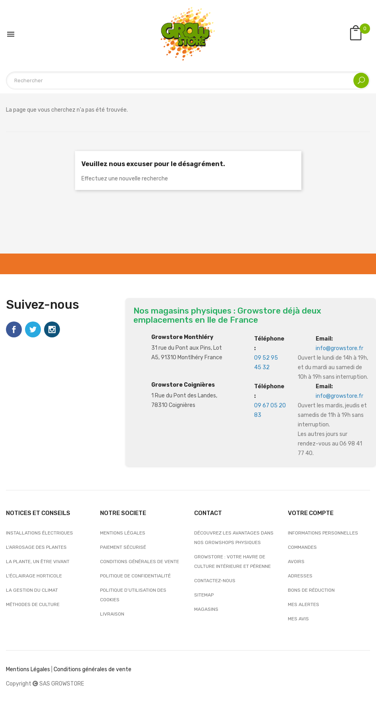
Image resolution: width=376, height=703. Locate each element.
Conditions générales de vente (139, 561)
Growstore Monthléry (182, 337)
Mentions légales (122, 533)
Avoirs (296, 561)
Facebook (14, 329)
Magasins (206, 609)
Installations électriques (39, 533)
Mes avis (298, 619)
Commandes (302, 547)
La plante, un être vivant (37, 561)
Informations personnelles (323, 533)
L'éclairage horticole (34, 576)
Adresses (300, 576)
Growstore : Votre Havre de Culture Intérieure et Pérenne (232, 561)
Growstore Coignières (183, 385)
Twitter (33, 329)
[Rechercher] (188, 80)
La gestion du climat (32, 590)
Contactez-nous (214, 580)
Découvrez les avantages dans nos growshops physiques (234, 537)
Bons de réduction (311, 590)
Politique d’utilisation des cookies (133, 594)
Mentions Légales (28, 669)
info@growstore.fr (339, 348)
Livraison (112, 614)
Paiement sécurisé (123, 547)
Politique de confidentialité (135, 576)
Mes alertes (303, 604)
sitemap (204, 595)
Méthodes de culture (33, 604)
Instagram (52, 329)
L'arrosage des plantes (36, 547)
